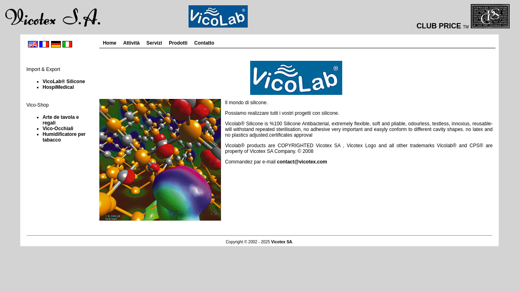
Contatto (204, 43)
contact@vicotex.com (302, 162)
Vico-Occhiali (58, 128)
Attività (131, 43)
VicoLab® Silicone (64, 81)
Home (109, 43)
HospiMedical (58, 87)
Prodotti (178, 43)
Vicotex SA (281, 242)
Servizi (154, 43)
